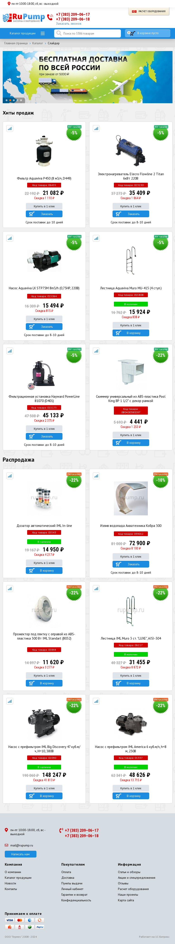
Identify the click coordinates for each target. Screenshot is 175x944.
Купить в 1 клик (44, 206)
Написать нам (20, 854)
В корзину (134, 333)
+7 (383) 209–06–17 (73, 14)
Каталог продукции (23, 33)
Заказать (47, 214)
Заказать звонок (69, 23)
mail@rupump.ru (19, 845)
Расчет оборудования (148, 11)
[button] (6, 100)
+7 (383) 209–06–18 (73, 19)
